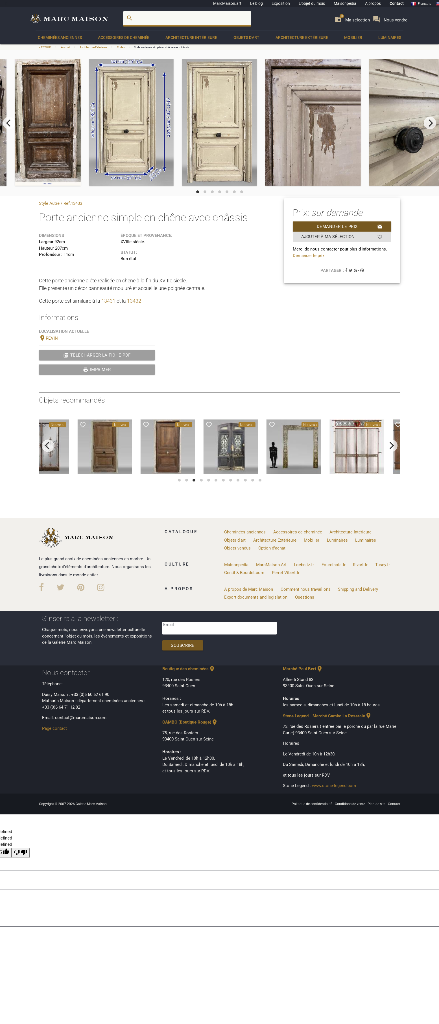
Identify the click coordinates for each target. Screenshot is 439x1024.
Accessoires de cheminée (123, 37)
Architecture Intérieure (191, 37)
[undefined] (21, 853)
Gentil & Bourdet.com (244, 572)
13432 (134, 301)
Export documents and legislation (255, 597)
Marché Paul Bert (303, 668)
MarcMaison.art (227, 3)
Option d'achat (271, 548)
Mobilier (353, 37)
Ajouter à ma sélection (342, 237)
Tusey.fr (382, 564)
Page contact (54, 728)
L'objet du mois (312, 3)
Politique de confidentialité (312, 804)
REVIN (48, 338)
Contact (397, 3)
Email (168, 624)
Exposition (281, 3)
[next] (430, 123)
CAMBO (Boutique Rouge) (190, 722)
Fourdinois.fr (334, 564)
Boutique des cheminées (188, 668)
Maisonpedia (345, 3)
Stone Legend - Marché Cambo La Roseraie (327, 715)
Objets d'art (246, 37)
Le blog (256, 3)
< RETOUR (45, 47)
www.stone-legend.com (334, 785)
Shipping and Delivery (358, 589)
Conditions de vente (350, 804)
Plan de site (377, 804)
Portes (120, 47)
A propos (373, 3)
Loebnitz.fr (304, 564)
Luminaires (389, 37)
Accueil (65, 47)
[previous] (9, 123)
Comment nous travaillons (306, 589)
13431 (108, 301)
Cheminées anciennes (60, 37)
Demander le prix (350, 226)
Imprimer (97, 369)
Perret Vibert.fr (286, 572)
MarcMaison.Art (271, 564)
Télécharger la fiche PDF (97, 355)
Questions (304, 597)
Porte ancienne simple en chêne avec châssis (161, 47)
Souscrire (183, 645)
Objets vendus (237, 548)
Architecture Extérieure (302, 37)
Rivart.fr (360, 564)
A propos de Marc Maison (248, 589)
